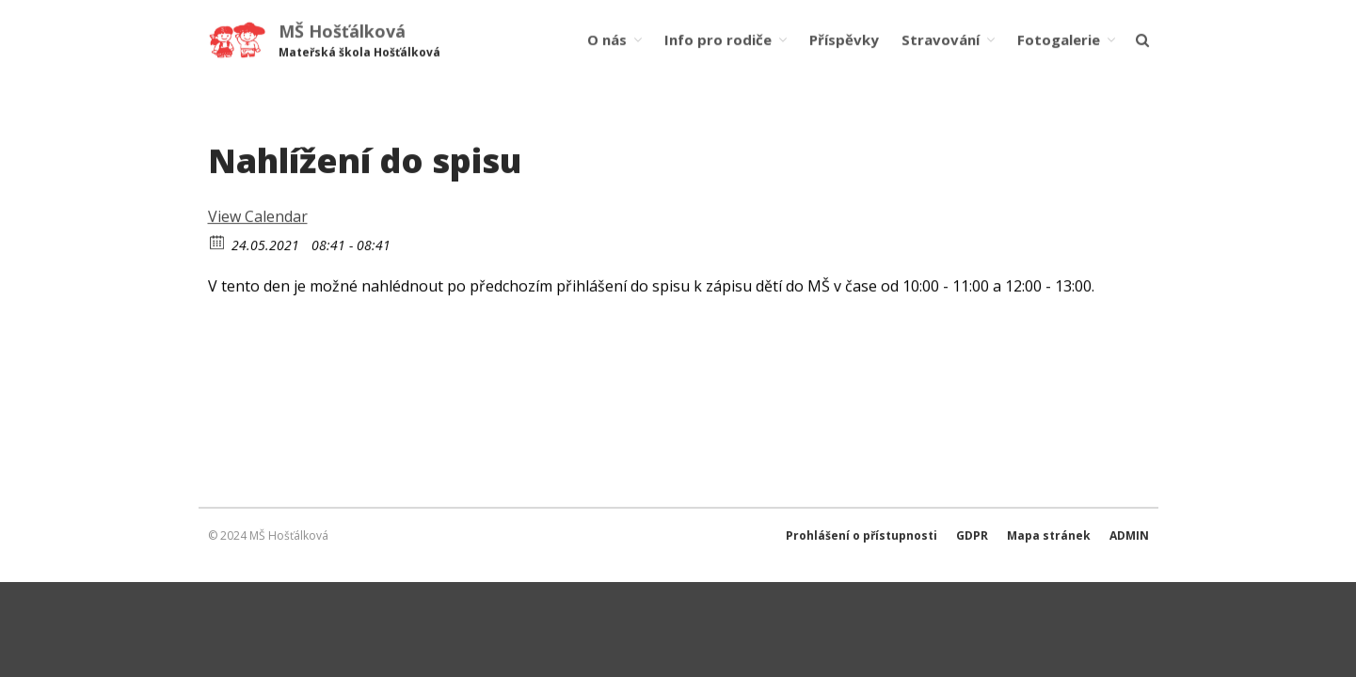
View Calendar (258, 217)
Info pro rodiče (718, 38)
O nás (607, 38)
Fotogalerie (1058, 38)
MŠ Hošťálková (342, 31)
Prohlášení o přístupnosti (861, 535)
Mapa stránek (1049, 535)
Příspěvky (844, 38)
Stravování (940, 38)
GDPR (972, 535)
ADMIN (1129, 535)
